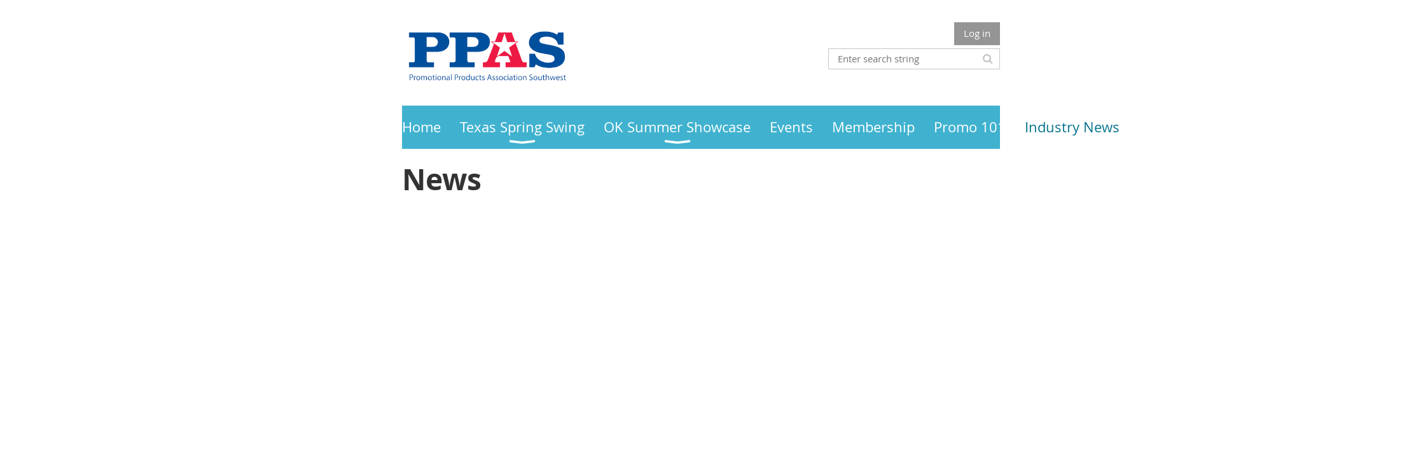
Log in (977, 33)
